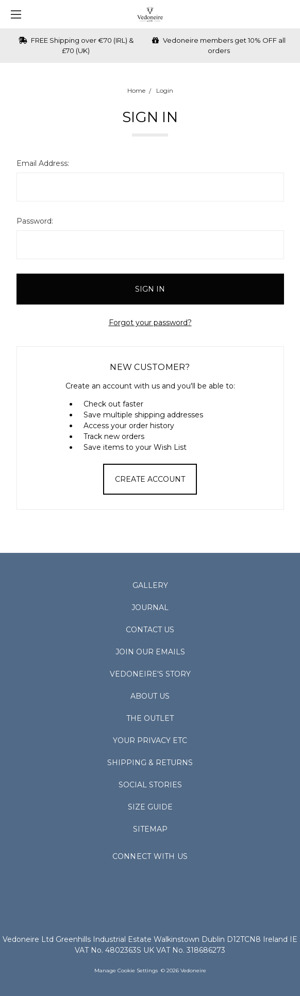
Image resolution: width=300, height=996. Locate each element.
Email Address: (42, 163)
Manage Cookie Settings (126, 970)
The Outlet (150, 718)
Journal (150, 607)
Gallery (150, 585)
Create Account (150, 479)
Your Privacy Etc (150, 740)
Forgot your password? (150, 322)
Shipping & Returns (150, 762)
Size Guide (150, 807)
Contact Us (150, 629)
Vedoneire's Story (150, 674)
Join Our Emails (150, 651)
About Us (150, 696)
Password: (34, 221)
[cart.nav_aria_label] (287, 14)
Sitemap (150, 829)
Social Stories (150, 784)
